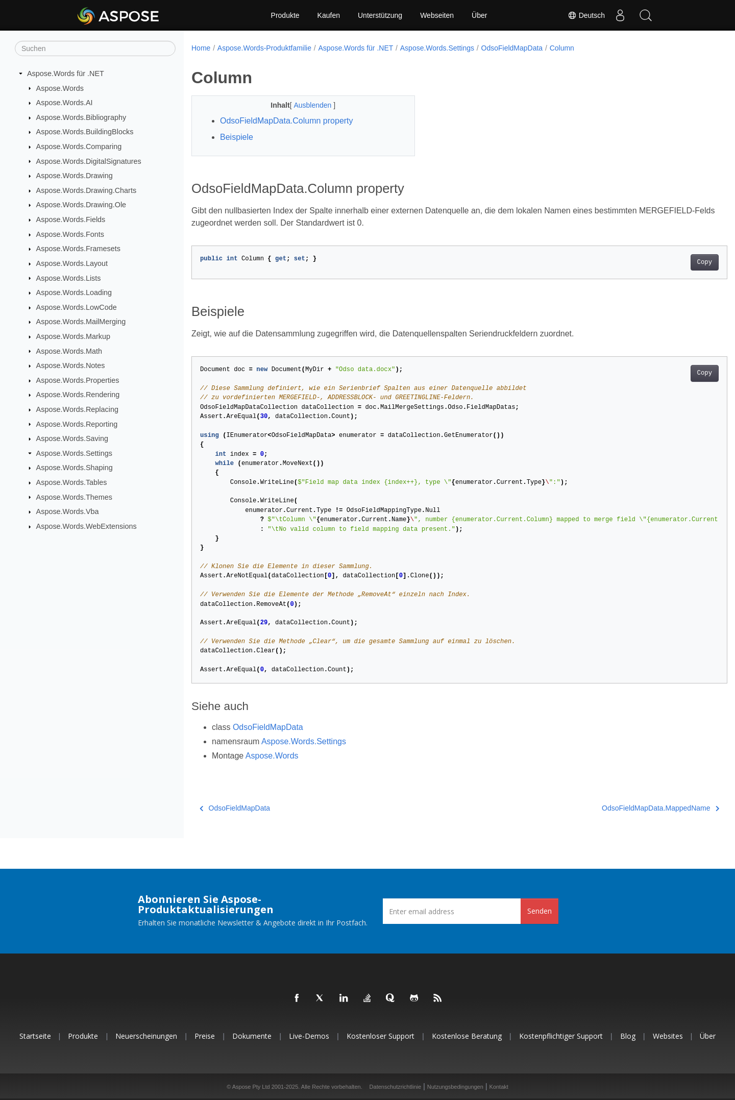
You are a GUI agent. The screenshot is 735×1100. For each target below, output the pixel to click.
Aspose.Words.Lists (68, 278)
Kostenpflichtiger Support (561, 1036)
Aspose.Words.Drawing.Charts (86, 190)
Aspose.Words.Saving (72, 438)
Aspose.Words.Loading (74, 292)
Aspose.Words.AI (64, 103)
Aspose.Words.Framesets (78, 249)
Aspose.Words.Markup (73, 336)
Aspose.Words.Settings (74, 453)
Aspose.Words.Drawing (74, 176)
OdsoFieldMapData (512, 48)
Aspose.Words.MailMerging (81, 321)
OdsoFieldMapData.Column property (286, 120)
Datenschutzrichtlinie (396, 1087)
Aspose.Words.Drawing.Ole (81, 205)
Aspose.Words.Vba (67, 511)
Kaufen (328, 15)
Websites (668, 1036)
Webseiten (437, 15)
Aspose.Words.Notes (70, 365)
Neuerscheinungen (146, 1036)
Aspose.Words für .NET (65, 73)
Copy (667, 262)
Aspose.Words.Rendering (78, 394)
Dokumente (252, 1036)
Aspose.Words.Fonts (70, 234)
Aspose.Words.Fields (71, 219)
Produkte (285, 15)
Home (200, 48)
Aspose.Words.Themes (74, 497)
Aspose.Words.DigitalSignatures (88, 161)
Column (562, 48)
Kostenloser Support (380, 1036)
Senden (539, 911)
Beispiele (236, 137)
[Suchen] (95, 48)
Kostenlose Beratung (467, 1036)
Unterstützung (380, 15)
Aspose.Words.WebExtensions (86, 526)
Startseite (35, 1036)
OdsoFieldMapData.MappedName (623, 808)
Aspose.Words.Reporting (77, 424)
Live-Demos (309, 1036)
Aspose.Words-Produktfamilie (264, 48)
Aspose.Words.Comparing (79, 146)
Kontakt (498, 1087)
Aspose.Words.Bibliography (81, 117)
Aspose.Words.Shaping (74, 467)
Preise (204, 1036)
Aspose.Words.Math (69, 351)
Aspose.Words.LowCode (76, 307)
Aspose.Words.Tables (71, 482)
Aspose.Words (60, 88)
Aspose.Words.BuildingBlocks (85, 132)
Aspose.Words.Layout (72, 263)
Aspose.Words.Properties (77, 380)
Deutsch (586, 15)
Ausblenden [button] (306, 105)
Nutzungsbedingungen (455, 1087)
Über (479, 15)
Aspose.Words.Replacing (77, 409)
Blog (627, 1036)
